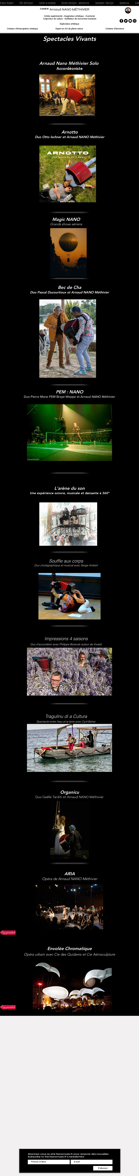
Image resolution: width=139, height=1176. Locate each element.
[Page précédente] (8, 932)
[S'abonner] (102, 1168)
